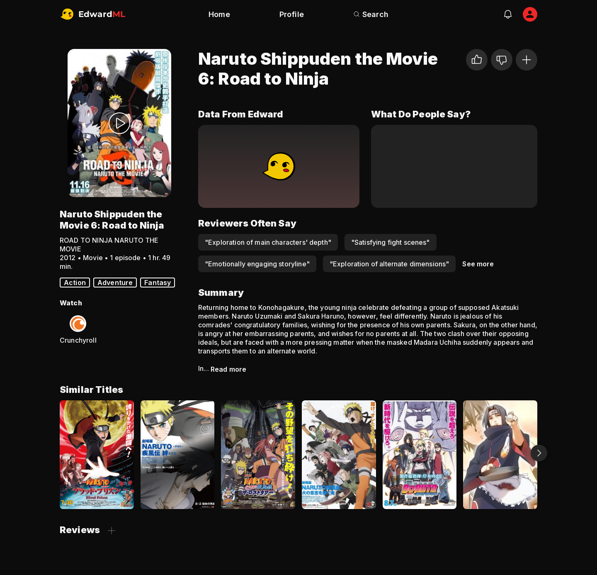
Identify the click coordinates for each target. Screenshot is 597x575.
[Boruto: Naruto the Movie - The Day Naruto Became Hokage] (420, 454)
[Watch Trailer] (119, 123)
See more (478, 264)
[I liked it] (477, 60)
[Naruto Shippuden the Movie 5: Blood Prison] (97, 454)
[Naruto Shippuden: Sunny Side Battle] (500, 454)
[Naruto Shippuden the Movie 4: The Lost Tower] (258, 454)
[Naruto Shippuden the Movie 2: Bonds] (178, 454)
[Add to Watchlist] (526, 60)
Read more (228, 369)
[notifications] (508, 14)
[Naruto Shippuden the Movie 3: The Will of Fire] (339, 454)
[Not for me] (501, 60)
